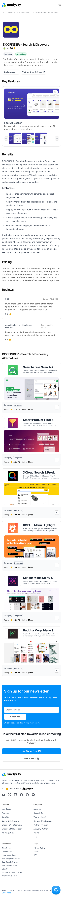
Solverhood (6, 893)
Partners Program (40, 825)
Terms (35, 851)
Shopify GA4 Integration (12, 825)
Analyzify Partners (40, 829)
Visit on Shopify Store (33, 72)
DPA (35, 855)
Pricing (36, 833)
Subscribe (15, 716)
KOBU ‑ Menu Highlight (39, 525)
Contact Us (38, 813)
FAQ (35, 837)
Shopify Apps (13, 12)
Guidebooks (7, 851)
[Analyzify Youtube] (3, 794)
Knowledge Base (9, 855)
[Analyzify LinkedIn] (15, 794)
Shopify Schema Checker (12, 872)
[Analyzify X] (9, 794)
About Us (37, 809)
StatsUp (5, 869)
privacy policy (33, 723)
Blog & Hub (6, 848)
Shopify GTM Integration (12, 829)
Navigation (25, 12)
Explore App (11, 72)
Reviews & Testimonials (42, 821)
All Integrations (8, 833)
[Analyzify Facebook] (21, 794)
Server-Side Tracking (10, 821)
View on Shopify (40, 817)
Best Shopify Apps (9, 865)
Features (5, 813)
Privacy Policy (39, 848)
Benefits (5, 817)
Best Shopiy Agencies (11, 858)
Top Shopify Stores (10, 862)
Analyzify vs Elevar (9, 876)
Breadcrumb (18, 563)
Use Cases (6, 809)
